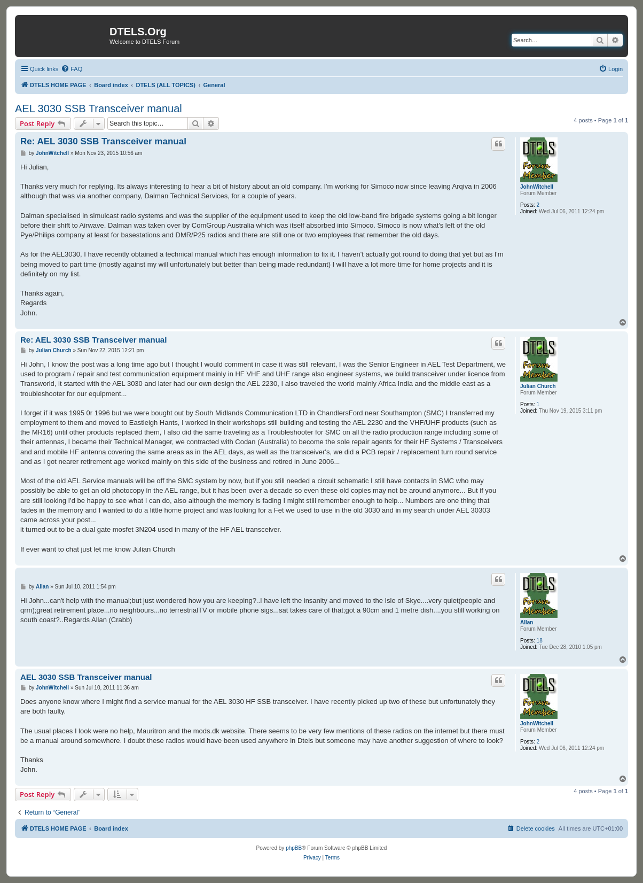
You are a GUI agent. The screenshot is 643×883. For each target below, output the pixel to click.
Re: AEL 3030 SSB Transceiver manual (103, 141)
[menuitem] (71, 69)
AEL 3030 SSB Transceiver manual (98, 108)
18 (540, 641)
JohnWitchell (536, 187)
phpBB (294, 848)
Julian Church (538, 386)
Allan (526, 622)
